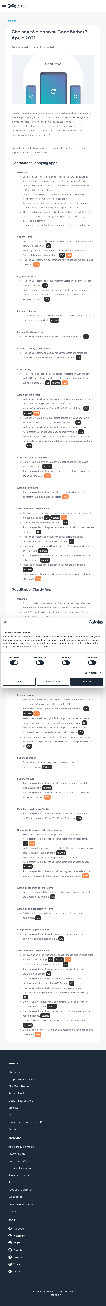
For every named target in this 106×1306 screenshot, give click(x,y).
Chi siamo (14, 1071)
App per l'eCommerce (21, 1146)
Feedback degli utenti (21, 1189)
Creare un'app (16, 1153)
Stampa (13, 1107)
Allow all (86, 681)
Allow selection (52, 681)
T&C (10, 1114)
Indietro (12, 20)
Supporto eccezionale (21, 1079)
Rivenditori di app (18, 1175)
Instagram (16, 1235)
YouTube (15, 1250)
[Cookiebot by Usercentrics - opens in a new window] (91, 622)
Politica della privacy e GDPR (25, 1122)
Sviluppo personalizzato (22, 1203)
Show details (91, 673)
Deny (19, 681)
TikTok (14, 1271)
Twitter (14, 1242)
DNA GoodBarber (18, 1086)
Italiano (56, 1294)
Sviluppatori (15, 1196)
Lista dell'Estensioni (19, 1168)
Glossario (14, 1211)
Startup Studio (17, 1093)
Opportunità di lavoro (20, 1100)
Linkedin (15, 1257)
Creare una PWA (17, 1161)
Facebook (16, 1228)
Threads (15, 1264)
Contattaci (14, 1129)
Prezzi (11, 1182)
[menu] (4, 6)
